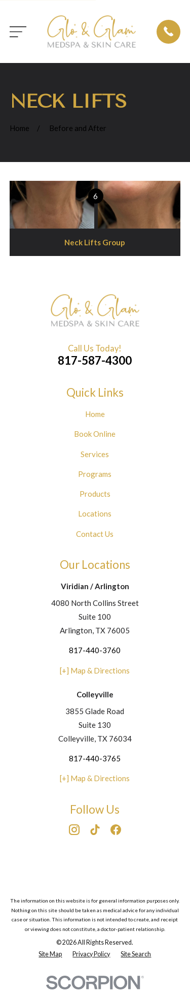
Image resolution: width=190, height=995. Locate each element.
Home (95, 414)
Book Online (95, 433)
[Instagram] (74, 829)
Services (95, 454)
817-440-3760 (95, 650)
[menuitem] (50, 954)
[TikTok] (95, 829)
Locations (94, 513)
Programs (94, 473)
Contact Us (94, 533)
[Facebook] (115, 829)
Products (95, 493)
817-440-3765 (95, 758)
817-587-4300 (95, 360)
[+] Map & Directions (95, 670)
